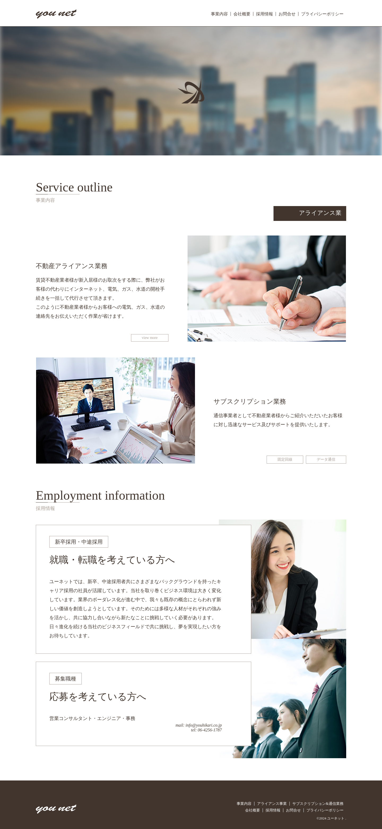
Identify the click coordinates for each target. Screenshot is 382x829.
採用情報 (264, 14)
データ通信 (326, 459)
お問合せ (287, 14)
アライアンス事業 (272, 804)
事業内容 (219, 14)
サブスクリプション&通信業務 (318, 804)
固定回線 (284, 459)
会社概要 (241, 14)
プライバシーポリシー (322, 14)
